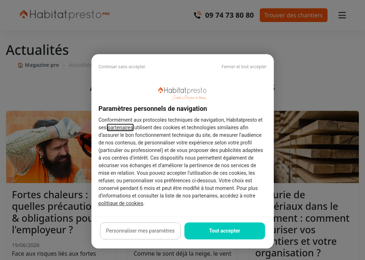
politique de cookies (120, 203)
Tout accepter (224, 231)
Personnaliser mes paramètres (140, 231)
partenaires (120, 127)
